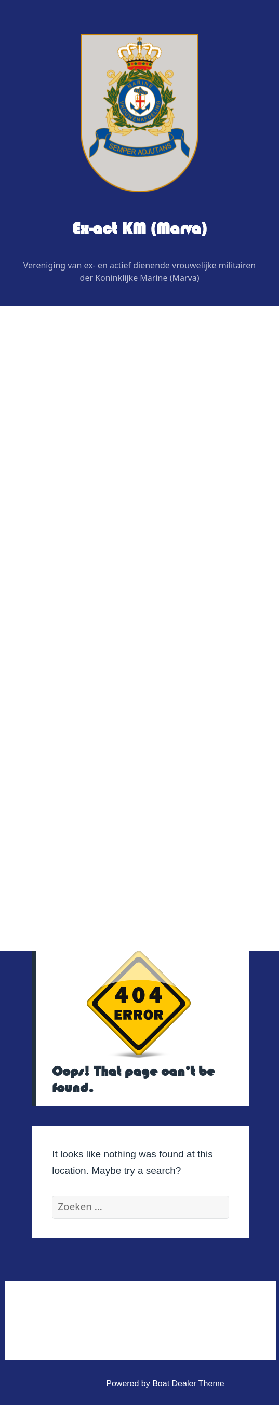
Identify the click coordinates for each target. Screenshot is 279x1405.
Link (38, 729)
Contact (45, 756)
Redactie (55, 492)
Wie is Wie (50, 412)
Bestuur (53, 439)
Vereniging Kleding (65, 703)
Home (42, 386)
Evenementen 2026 (67, 597)
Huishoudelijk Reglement (85, 809)
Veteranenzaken (61, 677)
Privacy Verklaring (72, 862)
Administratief (56, 782)
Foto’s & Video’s (60, 650)
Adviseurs (57, 518)
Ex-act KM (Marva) (139, 229)
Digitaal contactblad (67, 571)
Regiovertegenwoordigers (86, 465)
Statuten (54, 835)
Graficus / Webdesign (78, 545)
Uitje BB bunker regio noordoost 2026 (108, 624)
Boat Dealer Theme (188, 1383)
